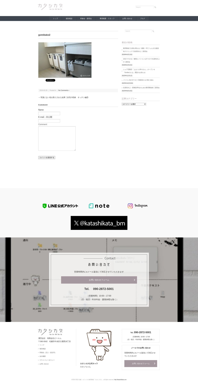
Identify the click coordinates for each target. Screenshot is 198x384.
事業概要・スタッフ (107, 18)
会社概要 (43, 356)
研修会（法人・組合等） (48, 352)
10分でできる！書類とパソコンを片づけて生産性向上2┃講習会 (141, 60)
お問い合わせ (127, 18)
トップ (55, 18)
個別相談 (69, 18)
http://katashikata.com (120, 379)
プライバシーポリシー (47, 360)
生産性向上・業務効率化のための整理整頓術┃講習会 (141, 88)
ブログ (143, 18)
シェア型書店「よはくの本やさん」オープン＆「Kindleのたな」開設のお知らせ (139, 71)
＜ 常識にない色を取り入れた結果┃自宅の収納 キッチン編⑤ (63, 97)
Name (41, 110)
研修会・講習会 (86, 18)
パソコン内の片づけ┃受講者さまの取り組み (138, 80)
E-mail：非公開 (45, 117)
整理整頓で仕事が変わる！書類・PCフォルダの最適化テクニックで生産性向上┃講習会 (141, 50)
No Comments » (63, 90)
